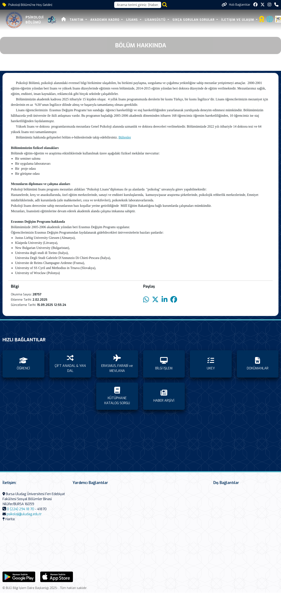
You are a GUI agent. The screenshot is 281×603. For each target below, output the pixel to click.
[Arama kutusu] (137, 5)
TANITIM (76, 20)
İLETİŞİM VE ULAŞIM (237, 20)
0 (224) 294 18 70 (20, 509)
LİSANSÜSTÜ (155, 20)
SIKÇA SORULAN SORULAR (193, 20)
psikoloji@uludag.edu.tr (24, 514)
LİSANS (132, 20)
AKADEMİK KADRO (105, 20)
